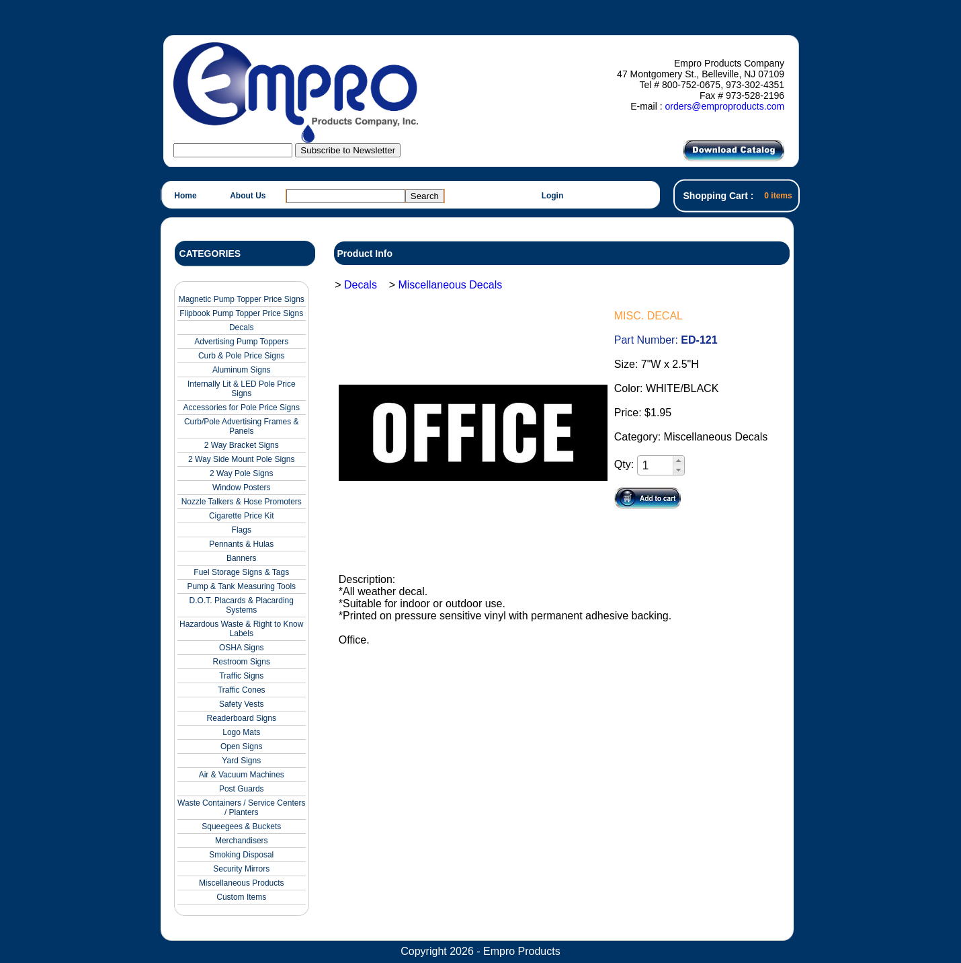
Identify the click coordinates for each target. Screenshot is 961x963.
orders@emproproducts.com (724, 106)
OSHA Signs (241, 647)
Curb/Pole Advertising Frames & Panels (241, 426)
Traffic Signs (241, 676)
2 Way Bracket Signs (241, 445)
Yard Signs (241, 760)
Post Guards (241, 789)
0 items (778, 195)
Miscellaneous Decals (450, 285)
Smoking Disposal (241, 854)
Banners (241, 558)
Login (553, 195)
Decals (241, 327)
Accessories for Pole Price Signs (241, 407)
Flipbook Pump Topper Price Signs (241, 313)
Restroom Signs (241, 661)
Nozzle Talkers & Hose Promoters (241, 501)
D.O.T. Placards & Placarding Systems (242, 605)
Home (185, 195)
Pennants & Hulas (241, 544)
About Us (247, 195)
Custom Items (241, 897)
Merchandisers (241, 840)
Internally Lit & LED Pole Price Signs (241, 388)
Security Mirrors (241, 869)
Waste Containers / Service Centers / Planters (241, 807)
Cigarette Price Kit (241, 516)
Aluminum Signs (241, 370)
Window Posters (241, 487)
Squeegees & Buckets (241, 826)
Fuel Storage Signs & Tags (241, 572)
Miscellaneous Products (241, 883)
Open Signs (241, 746)
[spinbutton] (655, 466)
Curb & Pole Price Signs (241, 355)
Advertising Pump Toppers (241, 341)
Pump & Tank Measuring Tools (241, 586)
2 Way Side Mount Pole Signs (241, 459)
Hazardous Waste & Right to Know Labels (241, 628)
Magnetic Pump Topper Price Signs (241, 299)
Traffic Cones (241, 690)
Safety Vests (241, 704)
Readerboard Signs (241, 718)
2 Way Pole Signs (241, 473)
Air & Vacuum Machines (241, 774)
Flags (241, 530)
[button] (678, 460)
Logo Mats (241, 732)
